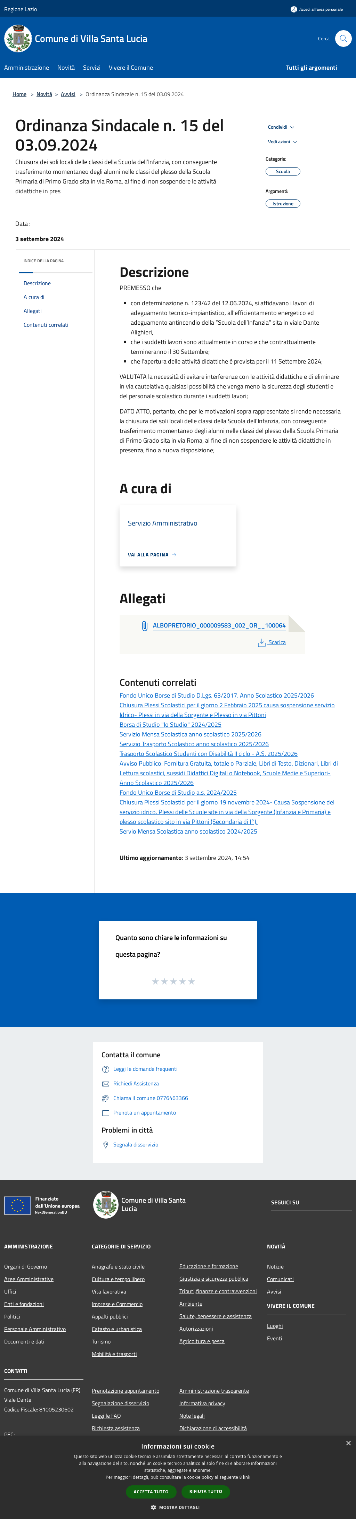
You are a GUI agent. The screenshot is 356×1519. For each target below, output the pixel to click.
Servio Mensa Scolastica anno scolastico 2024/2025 (188, 831)
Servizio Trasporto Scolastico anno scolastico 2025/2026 (194, 744)
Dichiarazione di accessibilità (213, 1428)
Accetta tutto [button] (151, 1492)
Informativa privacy (202, 1403)
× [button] (348, 1443)
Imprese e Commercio (117, 1304)
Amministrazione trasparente (214, 1390)
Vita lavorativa (109, 1291)
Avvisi (68, 94)
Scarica (271, 642)
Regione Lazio (20, 9)
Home (19, 94)
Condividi (282, 127)
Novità (44, 94)
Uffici (10, 1291)
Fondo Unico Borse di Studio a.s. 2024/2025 (178, 792)
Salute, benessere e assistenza (215, 1316)
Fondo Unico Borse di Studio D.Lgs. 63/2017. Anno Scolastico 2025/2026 (217, 695)
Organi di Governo (25, 1266)
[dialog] (178, 1477)
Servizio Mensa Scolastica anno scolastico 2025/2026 (190, 734)
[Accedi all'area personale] (317, 9)
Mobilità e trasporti (114, 1354)
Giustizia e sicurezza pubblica (213, 1278)
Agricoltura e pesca (202, 1341)
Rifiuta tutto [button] (205, 1491)
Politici (12, 1316)
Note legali (192, 1415)
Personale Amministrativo (35, 1329)
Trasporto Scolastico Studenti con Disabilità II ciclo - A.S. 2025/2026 (209, 753)
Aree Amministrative (29, 1279)
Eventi (274, 1338)
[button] (178, 1507)
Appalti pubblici (110, 1316)
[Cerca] (343, 38)
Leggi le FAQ (106, 1415)
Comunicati (280, 1279)
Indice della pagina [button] (44, 260)
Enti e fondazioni (24, 1304)
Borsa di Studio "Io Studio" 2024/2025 (170, 724)
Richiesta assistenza (116, 1428)
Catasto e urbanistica (117, 1329)
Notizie (275, 1266)
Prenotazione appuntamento (125, 1390)
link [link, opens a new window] (246, 1477)
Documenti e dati (24, 1341)
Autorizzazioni (196, 1328)
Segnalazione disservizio (120, 1403)
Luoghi (275, 1326)
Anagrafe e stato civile (118, 1266)
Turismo (101, 1341)
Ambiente (190, 1303)
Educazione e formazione (208, 1266)
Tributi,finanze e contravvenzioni (218, 1291)
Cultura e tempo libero (118, 1279)
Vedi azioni (283, 142)
